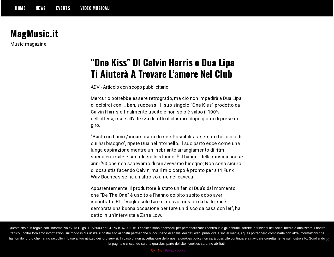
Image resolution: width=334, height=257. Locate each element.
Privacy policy (175, 250)
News (41, 8)
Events (63, 8)
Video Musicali (95, 8)
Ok (153, 250)
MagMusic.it (34, 33)
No (160, 250)
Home (20, 8)
